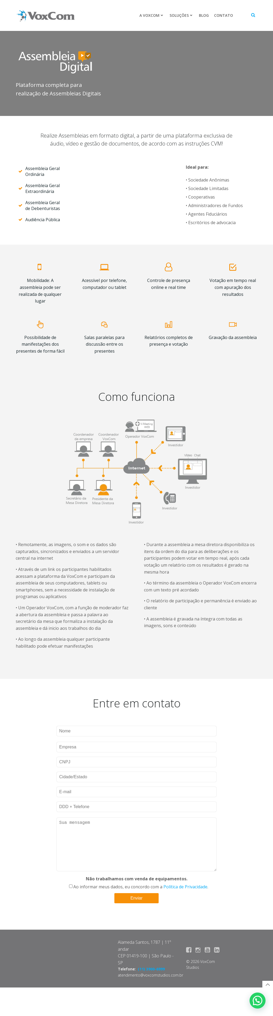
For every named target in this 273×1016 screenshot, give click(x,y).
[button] (258, 1001)
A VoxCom (151, 15)
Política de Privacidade (185, 914)
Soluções (181, 15)
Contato (223, 15)
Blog (203, 15)
